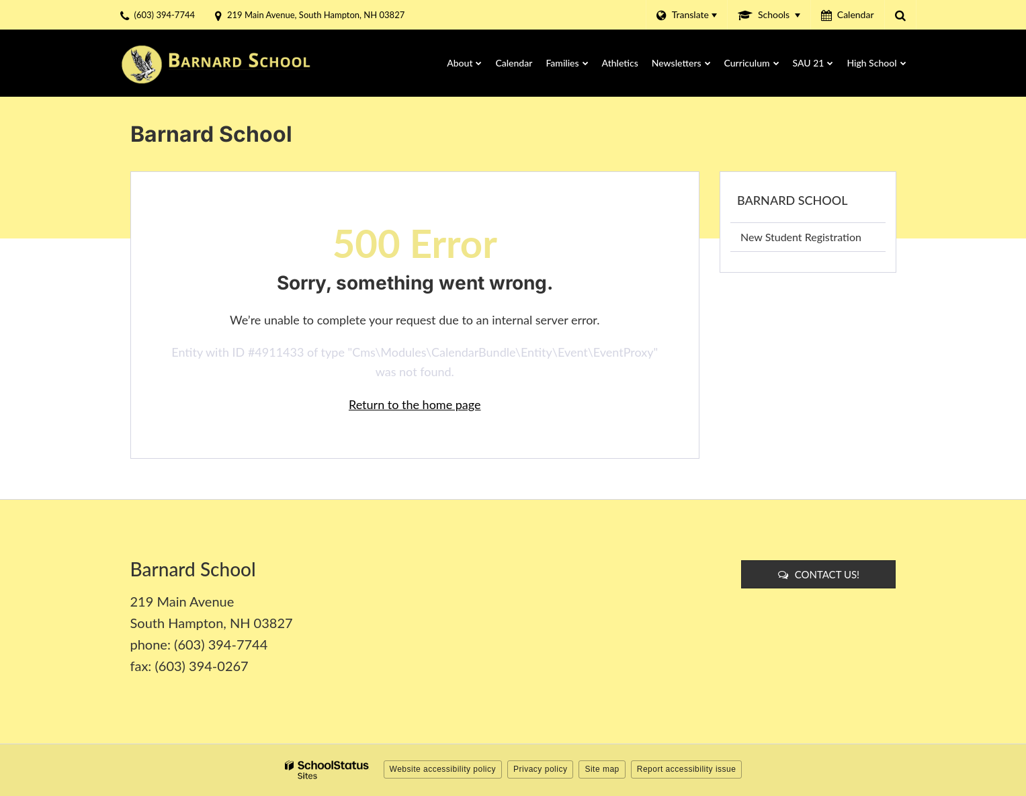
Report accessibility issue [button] (686, 769)
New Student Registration (800, 236)
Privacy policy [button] (540, 769)
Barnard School (792, 200)
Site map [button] (602, 769)
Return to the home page (415, 404)
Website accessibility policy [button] (443, 769)
